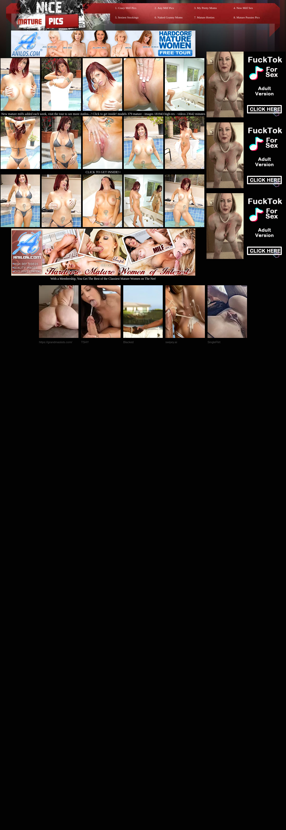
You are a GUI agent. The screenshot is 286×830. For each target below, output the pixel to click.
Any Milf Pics (165, 7)
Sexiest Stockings (128, 17)
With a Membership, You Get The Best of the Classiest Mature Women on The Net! (103, 277)
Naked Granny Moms (170, 17)
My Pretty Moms (207, 7)
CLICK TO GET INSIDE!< (103, 172)
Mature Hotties (205, 17)
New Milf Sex (244, 7)
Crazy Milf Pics (127, 7)
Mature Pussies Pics (248, 17)
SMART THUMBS (152, 719)
